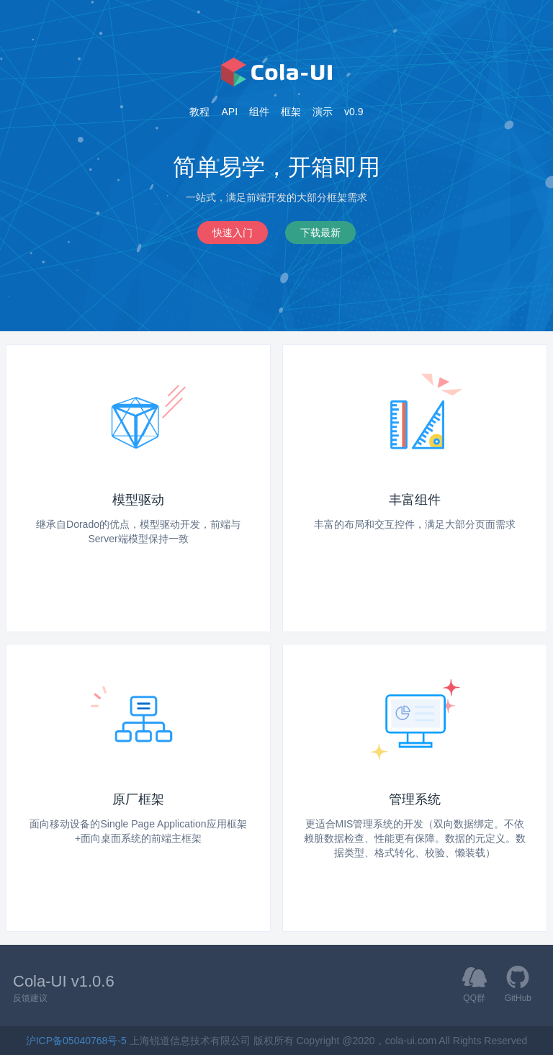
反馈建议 (30, 998)
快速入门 (232, 232)
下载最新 (320, 232)
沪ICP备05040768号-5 (78, 1040)
